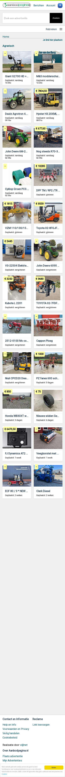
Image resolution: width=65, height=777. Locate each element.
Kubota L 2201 (13, 303)
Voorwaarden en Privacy (16, 729)
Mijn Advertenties (12, 760)
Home (6, 36)
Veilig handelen (11, 733)
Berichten (38, 5)
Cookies (4, 774)
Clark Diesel (43, 491)
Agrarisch (8, 45)
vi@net (23, 744)
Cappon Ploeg (44, 340)
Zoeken (56, 18)
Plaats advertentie (13, 756)
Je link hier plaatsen (52, 40)
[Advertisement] (32, 608)
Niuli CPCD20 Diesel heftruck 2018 (25, 378)
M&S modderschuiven (49, 76)
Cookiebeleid (10, 737)
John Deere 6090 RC (48, 265)
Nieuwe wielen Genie (48, 415)
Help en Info (9, 724)
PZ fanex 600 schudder (50, 378)
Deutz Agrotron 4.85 (17, 113)
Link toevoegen (41, 724)
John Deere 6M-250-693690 (22, 151)
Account (50, 5)
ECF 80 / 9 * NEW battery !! (20, 491)
